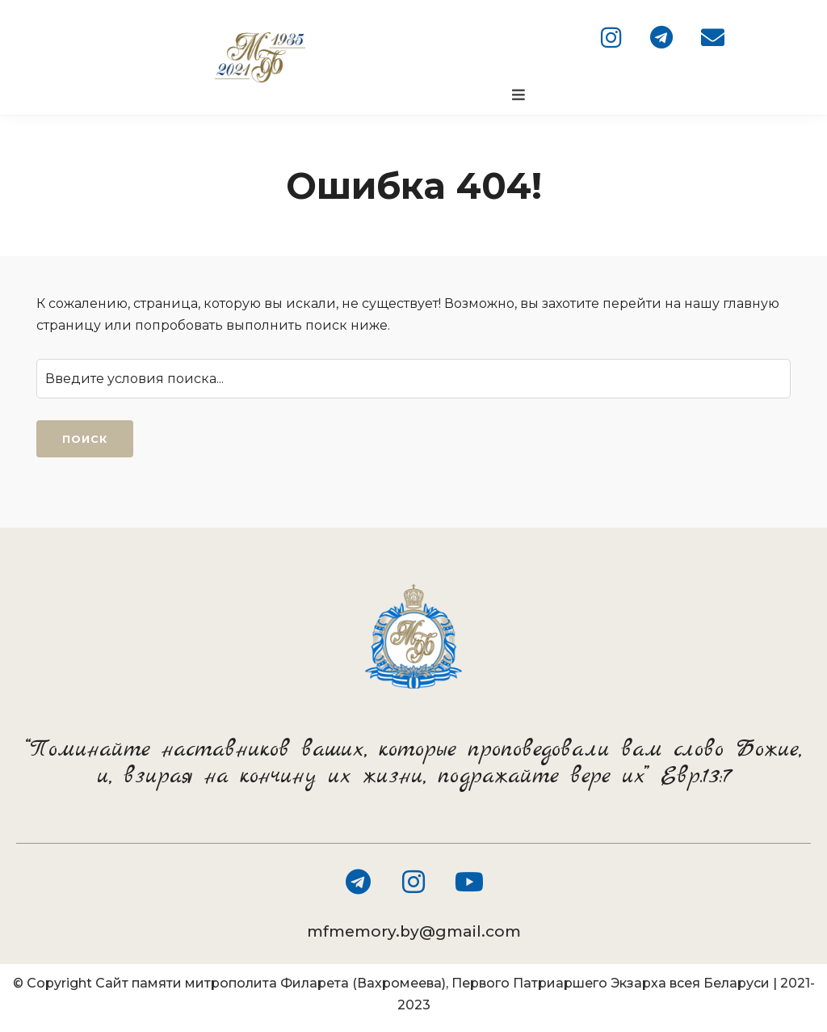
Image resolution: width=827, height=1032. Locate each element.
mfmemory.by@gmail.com (414, 931)
